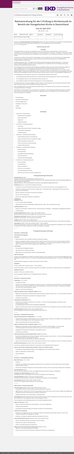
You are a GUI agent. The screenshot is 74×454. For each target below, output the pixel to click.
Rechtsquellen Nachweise (62, 2)
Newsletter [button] (19, 453)
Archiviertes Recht (25, 2)
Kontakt (13, 453)
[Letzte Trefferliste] (36, 8)
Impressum (25, 453)
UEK (3, 453)
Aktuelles (71, 2)
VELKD (8, 453)
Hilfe (51, 453)
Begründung (52, 2)
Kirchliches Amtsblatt (43, 2)
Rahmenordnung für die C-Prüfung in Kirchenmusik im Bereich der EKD (34, 15)
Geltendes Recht (16, 2)
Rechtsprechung (34, 2)
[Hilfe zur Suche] (34, 8)
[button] (61, 15)
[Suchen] (40, 8)
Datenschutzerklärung (35, 453)
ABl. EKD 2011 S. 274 (43, 31)
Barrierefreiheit (44, 453)
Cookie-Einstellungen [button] (58, 453)
